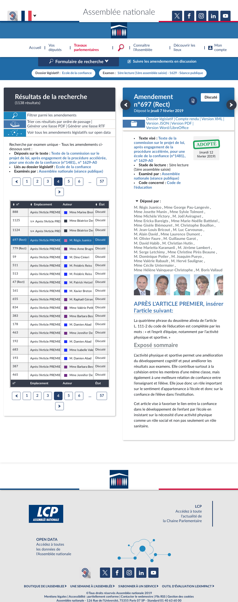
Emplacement (43, 194)
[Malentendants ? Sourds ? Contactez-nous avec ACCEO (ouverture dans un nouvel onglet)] (85, 562)
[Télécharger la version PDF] (193, 91)
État (102, 194)
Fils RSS (160, 586)
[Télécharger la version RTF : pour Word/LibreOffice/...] (167, 118)
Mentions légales (55, 586)
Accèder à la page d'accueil (119, 28)
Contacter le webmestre (137, 586)
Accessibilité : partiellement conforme (94, 586)
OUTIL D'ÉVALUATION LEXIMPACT (187, 576)
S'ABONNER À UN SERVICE (137, 576)
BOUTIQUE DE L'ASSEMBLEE (44, 576)
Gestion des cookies (181, 586)
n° (17, 194)
